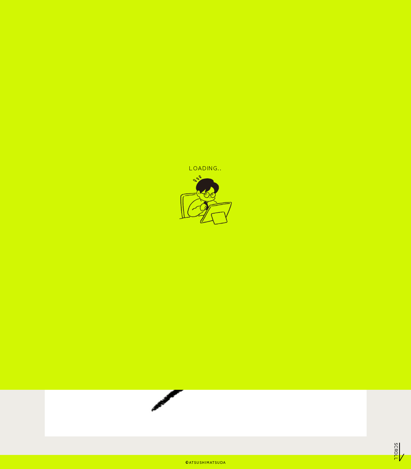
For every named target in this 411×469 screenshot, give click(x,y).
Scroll (396, 451)
